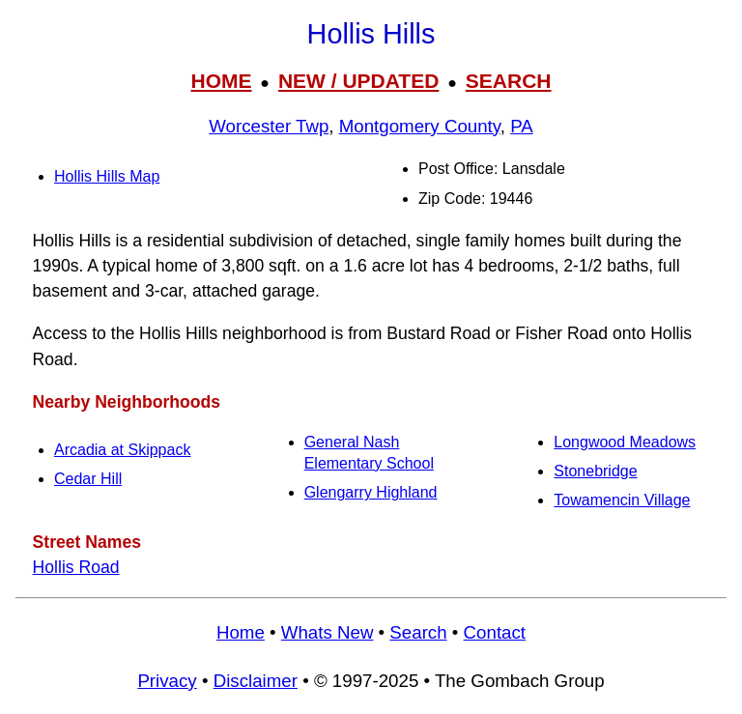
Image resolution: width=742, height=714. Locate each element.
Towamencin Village (622, 500)
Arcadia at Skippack (122, 450)
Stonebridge (595, 471)
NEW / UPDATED (358, 81)
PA (521, 126)
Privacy (166, 681)
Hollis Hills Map (106, 176)
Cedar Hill (88, 479)
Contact (495, 632)
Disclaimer (256, 681)
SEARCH (509, 81)
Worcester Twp (268, 126)
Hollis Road (76, 567)
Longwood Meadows (625, 442)
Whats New (327, 632)
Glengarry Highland (371, 492)
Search (417, 632)
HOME (220, 81)
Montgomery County (419, 126)
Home (240, 632)
